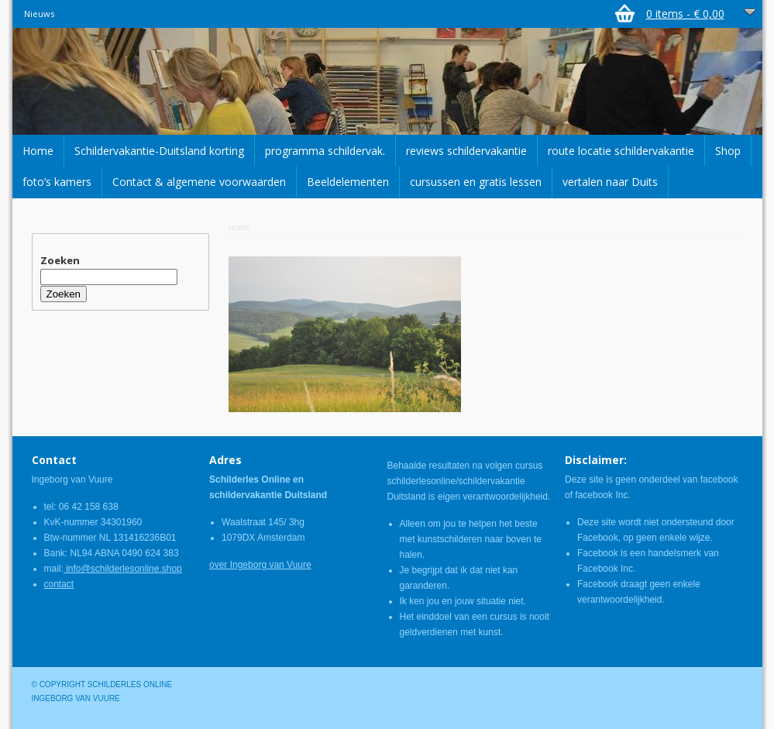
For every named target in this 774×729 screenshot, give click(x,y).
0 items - (685, 13)
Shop (728, 150)
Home (37, 150)
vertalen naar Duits (610, 181)
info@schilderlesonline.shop (123, 568)
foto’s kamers (56, 181)
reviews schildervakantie (466, 150)
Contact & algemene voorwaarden (199, 181)
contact (59, 584)
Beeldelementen (348, 181)
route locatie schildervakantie (621, 150)
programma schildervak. (325, 150)
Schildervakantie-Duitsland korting (159, 150)
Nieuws (39, 13)
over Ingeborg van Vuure (260, 564)
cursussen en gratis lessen (476, 181)
